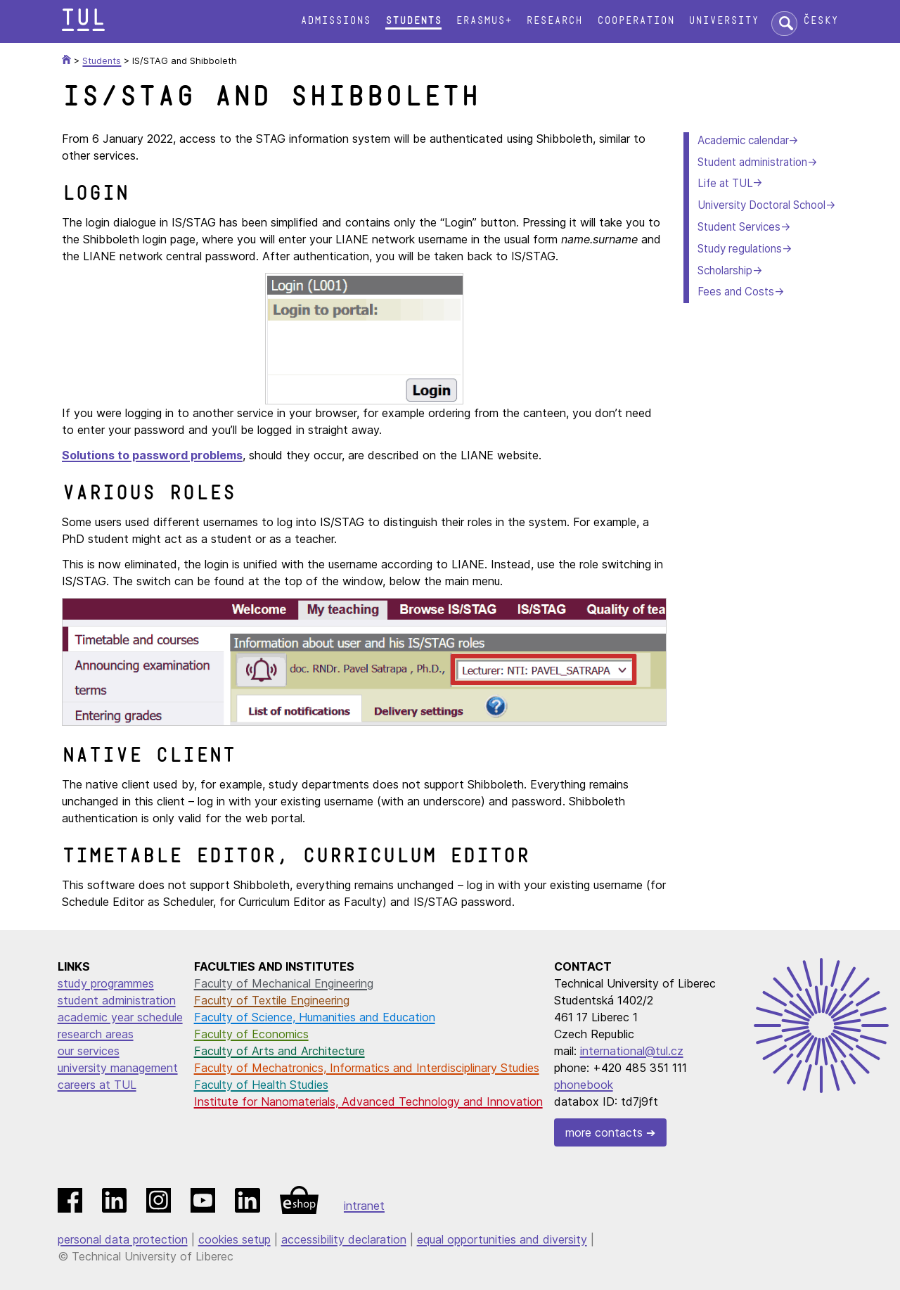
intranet (364, 1206)
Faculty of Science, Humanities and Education (314, 1017)
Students (413, 20)
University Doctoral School (761, 205)
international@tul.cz (631, 1051)
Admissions (335, 20)
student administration (117, 1000)
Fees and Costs (736, 291)
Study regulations (740, 248)
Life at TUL (725, 183)
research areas (96, 1034)
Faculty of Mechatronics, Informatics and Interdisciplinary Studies (366, 1068)
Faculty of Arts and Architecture (279, 1051)
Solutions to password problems (152, 455)
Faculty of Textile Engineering (271, 1000)
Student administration (752, 162)
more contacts (604, 1132)
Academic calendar (743, 140)
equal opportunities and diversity (502, 1239)
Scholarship (725, 270)
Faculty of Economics (251, 1034)
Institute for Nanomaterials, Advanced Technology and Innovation (368, 1101)
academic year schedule (120, 1017)
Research (554, 20)
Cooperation (635, 20)
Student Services (739, 227)
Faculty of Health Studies (261, 1085)
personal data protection (123, 1239)
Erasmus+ (484, 20)
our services (89, 1051)
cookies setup (234, 1239)
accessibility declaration (343, 1239)
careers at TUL (97, 1085)
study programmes (106, 983)
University (723, 20)
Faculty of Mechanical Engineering (283, 983)
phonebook (583, 1085)
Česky (820, 20)
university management (118, 1068)
